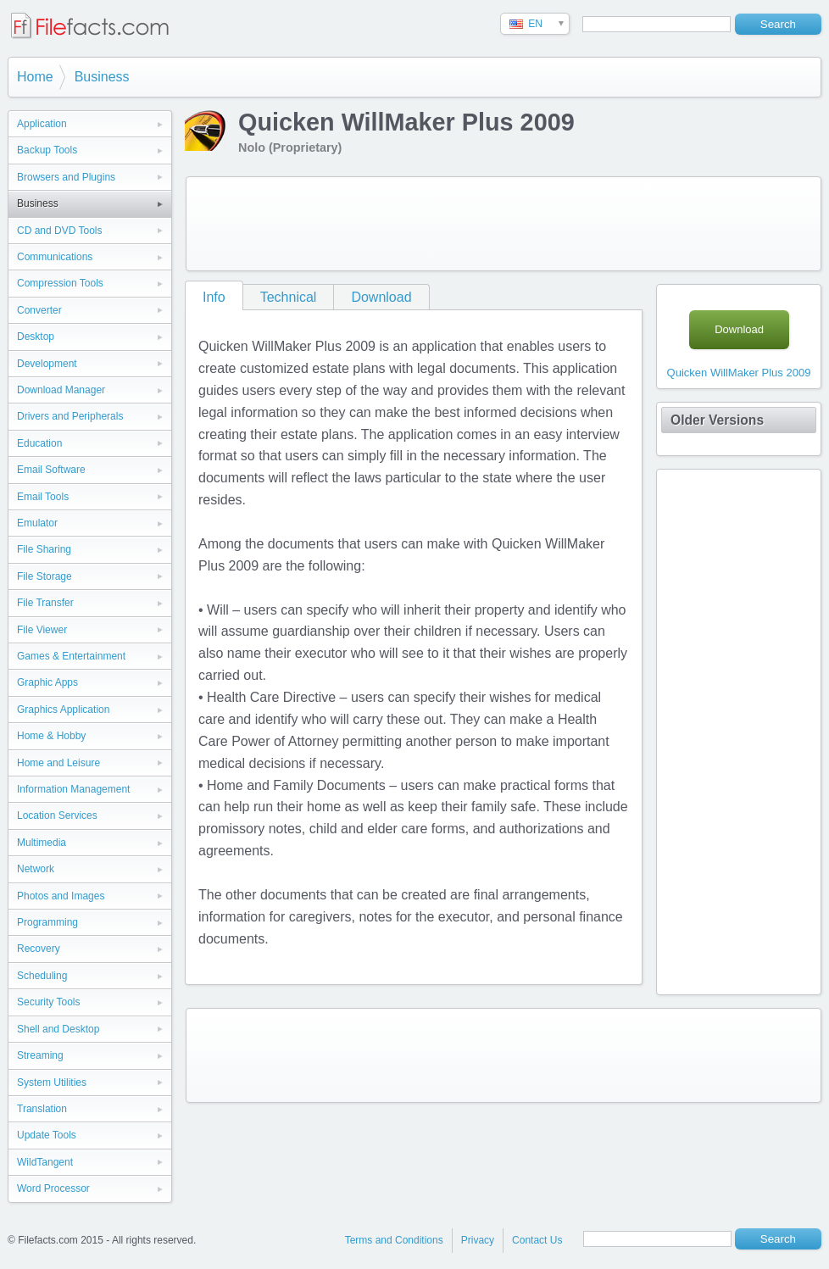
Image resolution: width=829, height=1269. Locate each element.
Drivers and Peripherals (70, 416)
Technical (288, 297)
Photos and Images (60, 896)
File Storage (44, 576)
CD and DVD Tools (60, 231)
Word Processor (53, 1188)
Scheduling (42, 976)
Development (47, 364)
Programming (47, 922)
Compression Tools (60, 283)
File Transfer (45, 603)
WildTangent (45, 1162)
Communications (54, 257)
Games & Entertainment (71, 656)
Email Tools (43, 497)
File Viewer (42, 630)
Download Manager (61, 390)
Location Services (57, 815)
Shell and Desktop (58, 1029)
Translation (42, 1109)
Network (35, 869)
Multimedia (41, 843)
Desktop (35, 336)
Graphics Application (63, 709)
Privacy (477, 1240)
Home (35, 77)
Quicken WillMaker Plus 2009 (739, 372)
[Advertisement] (503, 224)
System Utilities (51, 1082)
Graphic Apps (47, 682)
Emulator (37, 523)
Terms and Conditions (394, 1240)
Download (381, 297)
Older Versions (717, 420)
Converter (39, 310)
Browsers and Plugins (66, 177)
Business (102, 77)
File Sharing (44, 549)
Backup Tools (47, 150)
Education (39, 443)
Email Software (51, 470)
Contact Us (537, 1240)
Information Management (73, 789)
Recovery (38, 949)
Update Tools (46, 1135)
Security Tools (48, 1002)
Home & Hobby (51, 736)
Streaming (40, 1055)
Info (214, 297)
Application (42, 124)
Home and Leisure (58, 763)
